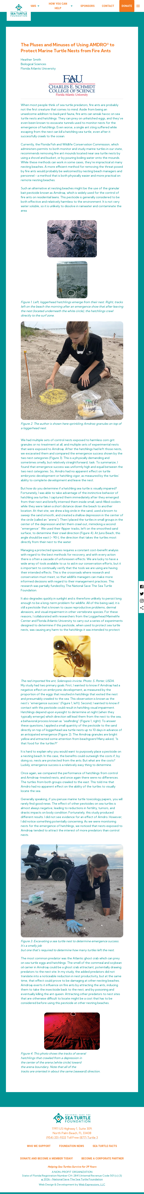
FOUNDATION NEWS (71, 1146)
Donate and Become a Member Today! (46, 1158)
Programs (31, 6)
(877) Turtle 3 (89, 1137)
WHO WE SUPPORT (39, 1146)
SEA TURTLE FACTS (105, 1146)
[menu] (138, 6)
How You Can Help (60, 6)
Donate (127, 5)
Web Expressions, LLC (92, 1184)
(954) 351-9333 (56, 1137)
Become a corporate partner (102, 1158)
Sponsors (88, 5)
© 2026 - (72, 1179)
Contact (108, 5)
